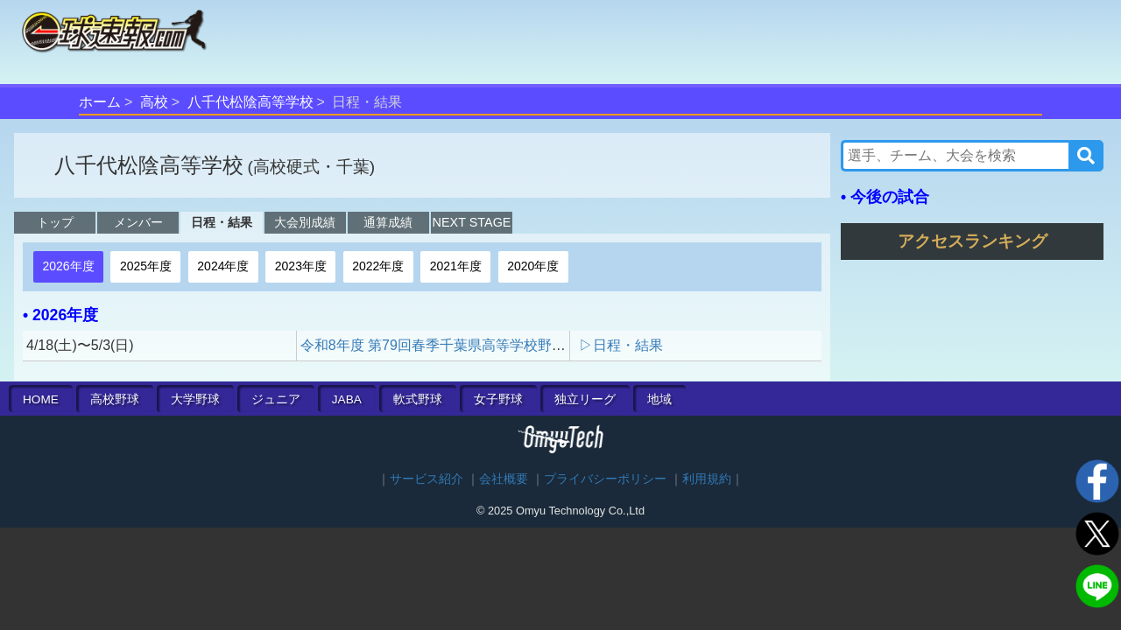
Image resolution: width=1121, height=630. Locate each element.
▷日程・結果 (621, 345)
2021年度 (456, 266)
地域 (659, 399)
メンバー (138, 222)
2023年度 (301, 266)
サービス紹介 (426, 479)
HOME (41, 399)
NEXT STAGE (472, 222)
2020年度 (533, 266)
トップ (55, 222)
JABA (347, 399)
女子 (498, 399)
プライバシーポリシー (605, 479)
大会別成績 (304, 222)
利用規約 (706, 479)
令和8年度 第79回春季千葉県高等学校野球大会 (447, 345)
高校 (154, 101)
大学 (195, 399)
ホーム (100, 101)
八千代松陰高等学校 (250, 101)
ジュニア (275, 399)
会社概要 (503, 479)
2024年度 (223, 266)
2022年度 (378, 266)
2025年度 (146, 266)
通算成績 (387, 222)
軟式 (417, 399)
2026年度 (68, 266)
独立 (585, 399)
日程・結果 (221, 222)
